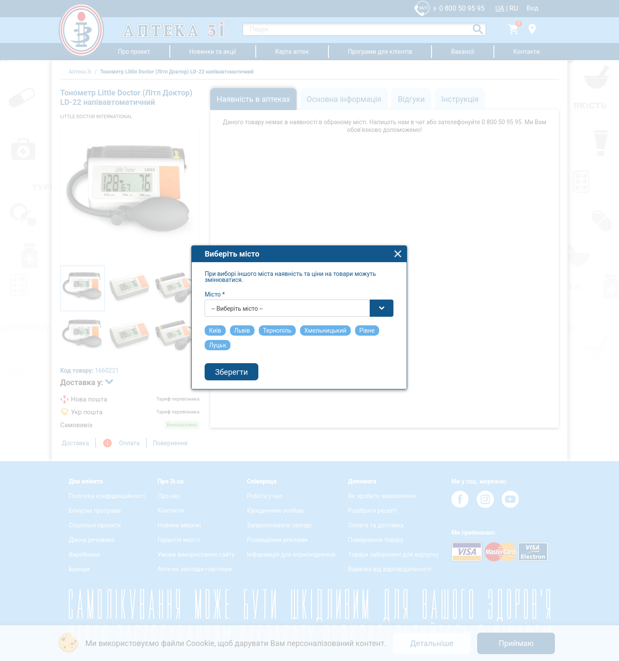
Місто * (225, 303)
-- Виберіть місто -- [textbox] (247, 318)
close (408, 263)
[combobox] (309, 317)
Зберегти (242, 381)
